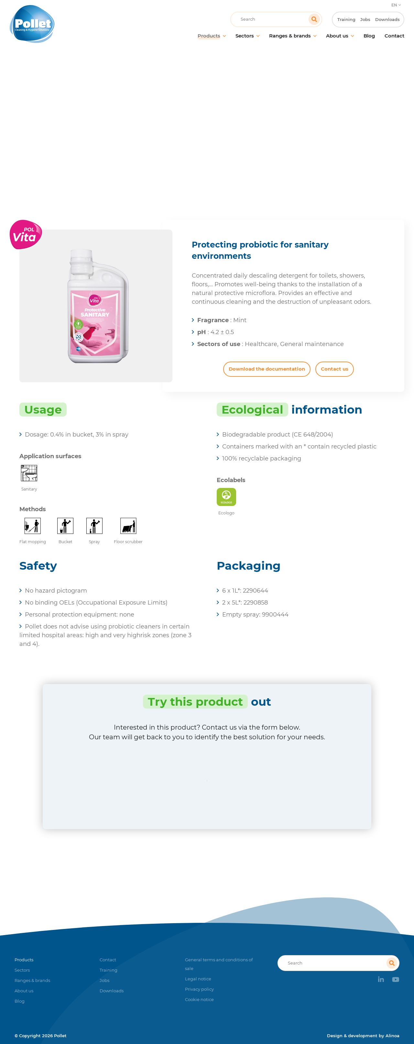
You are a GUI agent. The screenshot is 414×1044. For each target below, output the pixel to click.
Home (168, 131)
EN (394, 5)
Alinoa (392, 1035)
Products (195, 131)
